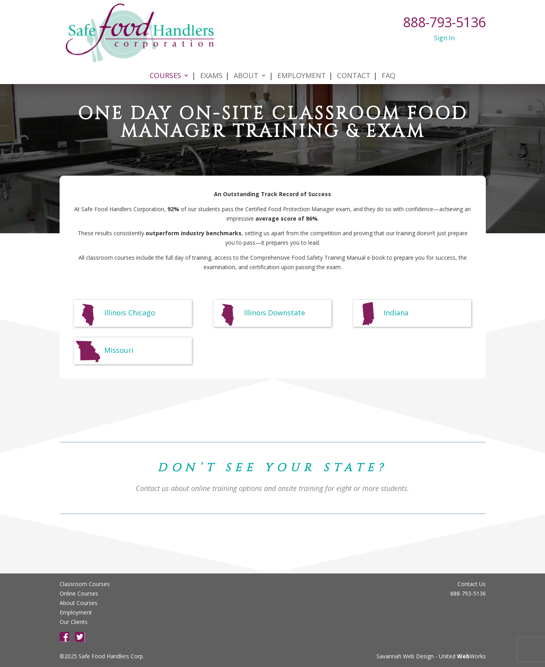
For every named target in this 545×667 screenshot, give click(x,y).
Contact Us (471, 584)
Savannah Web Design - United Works (431, 656)
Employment (301, 67)
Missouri (103, 351)
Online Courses (79, 593)
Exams (211, 67)
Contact (354, 67)
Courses (165, 67)
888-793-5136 (444, 22)
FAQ (388, 67)
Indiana (381, 313)
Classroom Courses (85, 584)
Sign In (444, 38)
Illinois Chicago (114, 313)
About (246, 67)
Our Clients (74, 622)
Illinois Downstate (259, 313)
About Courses (78, 603)
